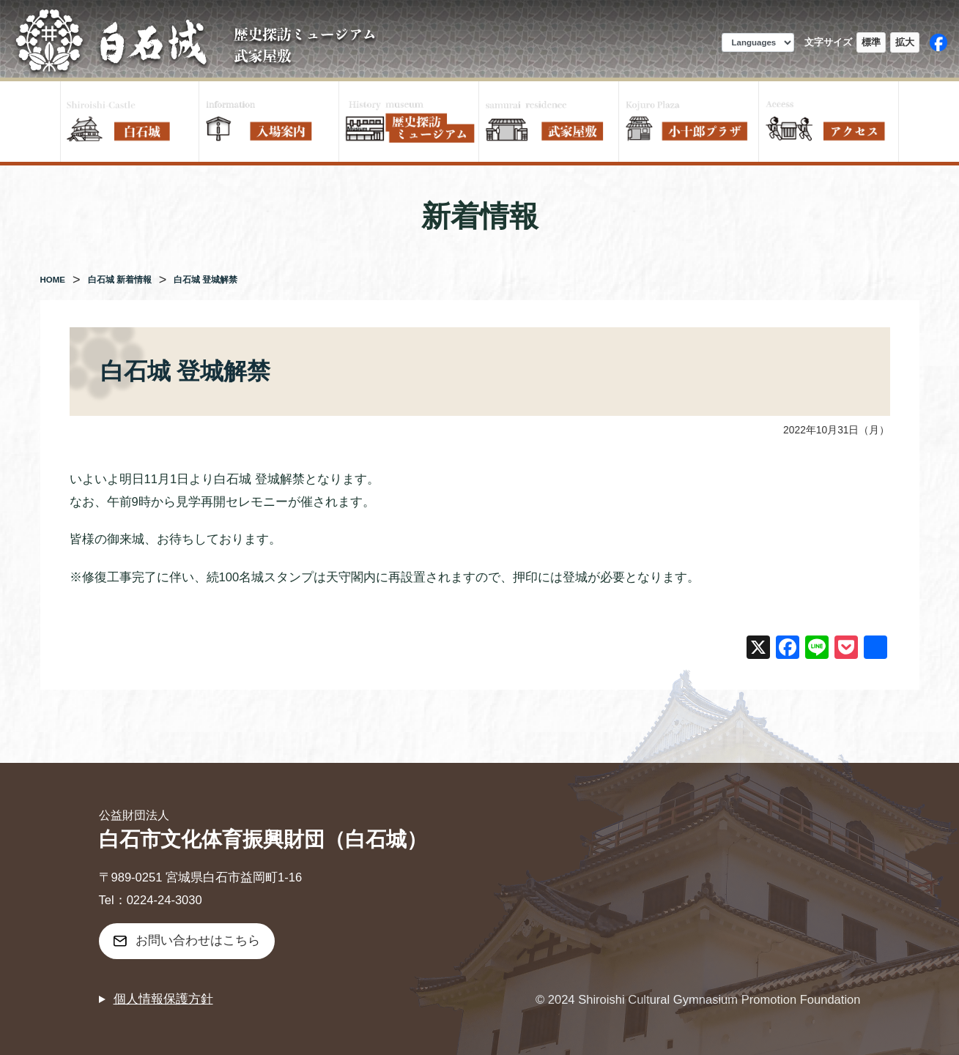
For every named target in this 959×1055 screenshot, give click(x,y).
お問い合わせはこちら (198, 940)
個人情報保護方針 (163, 999)
